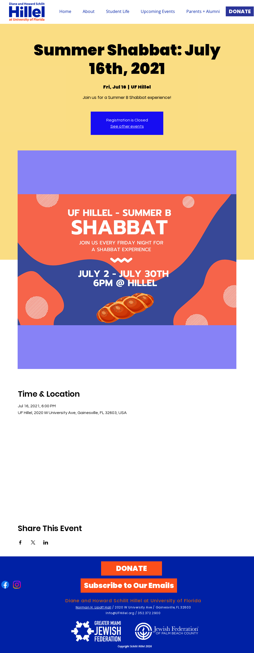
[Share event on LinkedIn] (45, 542)
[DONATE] (239, 11)
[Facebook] (5, 584)
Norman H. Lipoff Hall (93, 607)
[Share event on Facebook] (20, 542)
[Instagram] (17, 584)
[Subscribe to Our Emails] (129, 585)
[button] (117, 11)
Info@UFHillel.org (120, 613)
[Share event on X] (33, 542)
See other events (127, 126)
